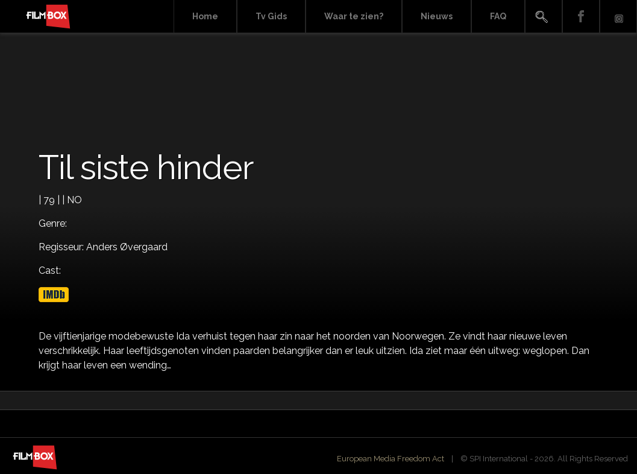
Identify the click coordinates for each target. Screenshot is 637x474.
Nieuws (437, 16)
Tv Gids (271, 16)
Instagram (618, 16)
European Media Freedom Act (390, 458)
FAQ (498, 16)
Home (205, 16)
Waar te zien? (353, 16)
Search (543, 16)
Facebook (581, 16)
